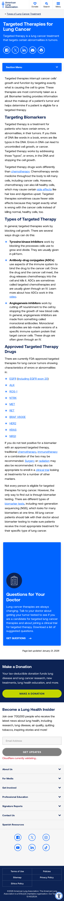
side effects (44, 189)
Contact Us (8, 815)
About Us (7, 769)
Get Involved (9, 787)
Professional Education (15, 796)
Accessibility (58, 895)
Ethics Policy (17, 883)
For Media (7, 778)
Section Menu (32, 67)
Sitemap (17, 877)
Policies (47, 871)
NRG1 (12, 436)
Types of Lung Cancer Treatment (24, 13)
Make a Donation (32, 693)
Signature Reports (12, 806)
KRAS (13, 429)
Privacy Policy (47, 877)
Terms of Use (17, 871)
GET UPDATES (32, 751)
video (12, 296)
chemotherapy (20, 171)
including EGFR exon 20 (33, 378)
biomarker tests (14, 503)
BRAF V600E (17, 417)
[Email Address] (32, 741)
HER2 (12, 423)
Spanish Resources (13, 824)
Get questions (16, 638)
